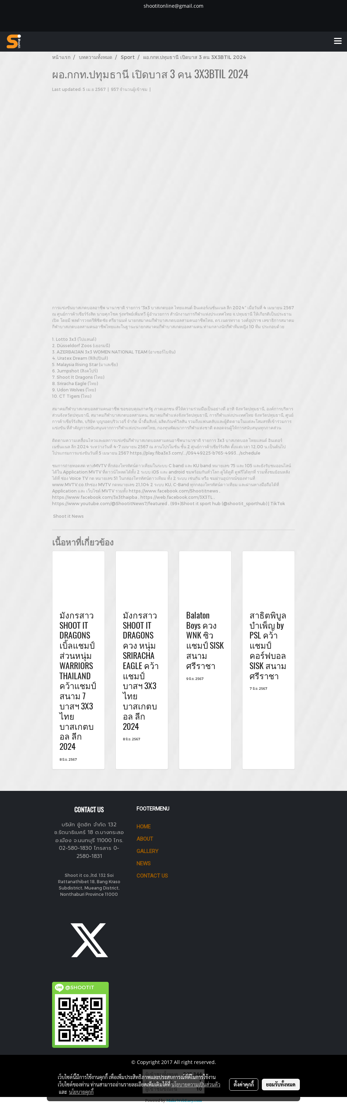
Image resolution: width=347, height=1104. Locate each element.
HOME (144, 827)
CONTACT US (152, 876)
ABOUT (145, 839)
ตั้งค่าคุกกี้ (244, 1084)
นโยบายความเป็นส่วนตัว (195, 1084)
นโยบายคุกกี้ (81, 1092)
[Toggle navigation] (338, 41)
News (144, 863)
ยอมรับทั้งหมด (281, 1084)
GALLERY (147, 851)
